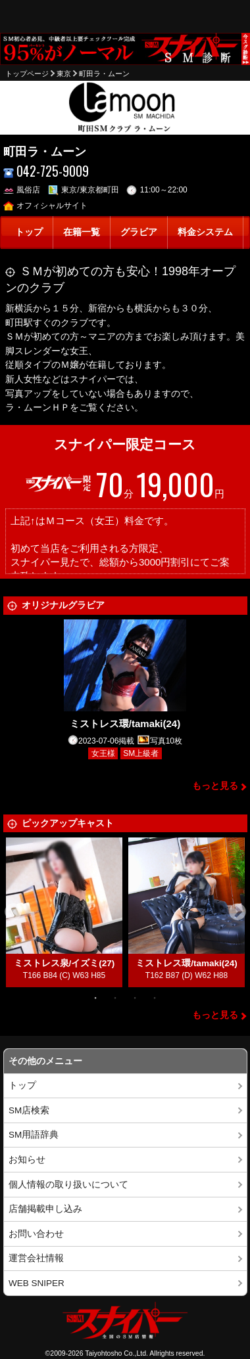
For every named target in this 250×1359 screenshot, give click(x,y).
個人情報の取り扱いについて (68, 1185)
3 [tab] (134, 997)
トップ (29, 232)
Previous (13, 912)
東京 (64, 74)
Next (237, 912)
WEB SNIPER (36, 1283)
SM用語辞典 (34, 1135)
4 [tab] (154, 997)
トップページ (27, 74)
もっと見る (215, 786)
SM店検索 (29, 1110)
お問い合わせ (36, 1234)
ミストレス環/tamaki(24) (125, 723)
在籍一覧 (81, 232)
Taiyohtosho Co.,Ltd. (116, 1353)
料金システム (205, 232)
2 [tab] (115, 997)
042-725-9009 (46, 171)
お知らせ (27, 1160)
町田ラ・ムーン (104, 74)
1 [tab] (95, 997)
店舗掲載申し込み (45, 1209)
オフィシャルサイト (45, 205)
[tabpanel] (64, 912)
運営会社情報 (36, 1258)
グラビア (138, 232)
